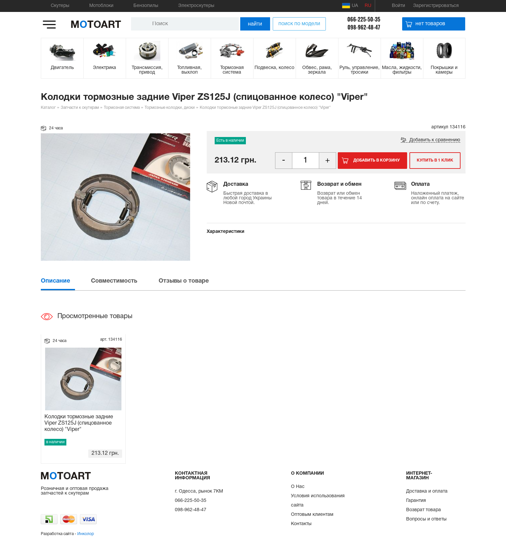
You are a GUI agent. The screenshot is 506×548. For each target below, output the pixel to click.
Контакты (301, 524)
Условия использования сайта (318, 501)
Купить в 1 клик (435, 160)
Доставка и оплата (427, 491)
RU (368, 6)
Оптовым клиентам (312, 515)
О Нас (298, 487)
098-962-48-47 (363, 27)
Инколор (85, 534)
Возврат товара (423, 510)
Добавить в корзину (376, 160)
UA (350, 6)
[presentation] (65, 281)
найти (255, 24)
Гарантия (416, 501)
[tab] (65, 281)
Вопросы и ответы (426, 519)
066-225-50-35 (363, 19)
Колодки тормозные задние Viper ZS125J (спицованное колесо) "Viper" (78, 423)
